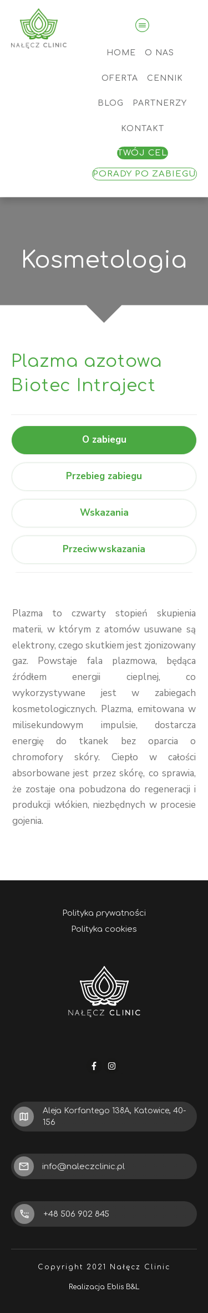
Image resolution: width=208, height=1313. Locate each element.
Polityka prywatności (104, 913)
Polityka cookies (104, 929)
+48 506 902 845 (76, 1214)
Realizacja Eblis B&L (104, 1287)
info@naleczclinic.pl (83, 1166)
